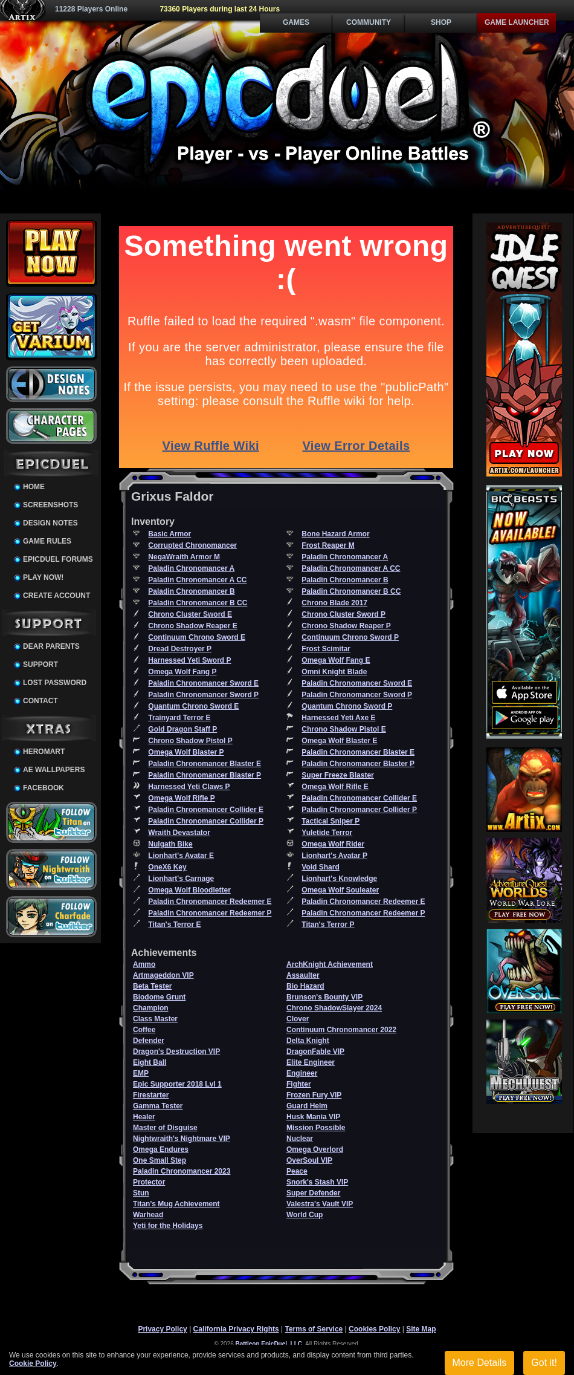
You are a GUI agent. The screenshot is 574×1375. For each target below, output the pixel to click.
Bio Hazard (305, 986)
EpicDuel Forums (58, 559)
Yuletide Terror (327, 832)
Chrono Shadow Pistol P (190, 740)
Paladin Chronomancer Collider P (359, 809)
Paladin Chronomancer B (345, 580)
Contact (40, 701)
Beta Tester (152, 986)
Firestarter (151, 1095)
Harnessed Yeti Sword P (189, 660)
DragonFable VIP (315, 1051)
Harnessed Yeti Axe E (338, 718)
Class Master (155, 1019)
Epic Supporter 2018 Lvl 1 (177, 1084)
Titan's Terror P (328, 924)
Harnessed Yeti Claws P (189, 786)
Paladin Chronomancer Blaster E (358, 752)
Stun (141, 1193)
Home (34, 487)
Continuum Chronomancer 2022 (341, 1030)
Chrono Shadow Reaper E (192, 626)
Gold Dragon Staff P (182, 729)
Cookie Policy (33, 1363)
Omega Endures (161, 1149)
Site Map (421, 1329)
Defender (148, 1040)
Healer (144, 1117)
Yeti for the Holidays (167, 1225)
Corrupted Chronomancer (192, 545)
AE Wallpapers (54, 770)
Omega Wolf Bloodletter (189, 890)
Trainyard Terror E (179, 718)
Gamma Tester (157, 1106)
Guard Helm (306, 1106)
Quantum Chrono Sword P (347, 706)
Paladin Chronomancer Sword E (203, 683)
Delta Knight (307, 1040)
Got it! (544, 1362)
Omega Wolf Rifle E (335, 786)
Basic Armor (169, 534)
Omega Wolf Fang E (336, 660)
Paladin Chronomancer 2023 (181, 1171)
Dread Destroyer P (179, 649)
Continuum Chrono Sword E (196, 637)
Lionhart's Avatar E (181, 855)
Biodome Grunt (159, 997)
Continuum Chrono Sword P (350, 637)
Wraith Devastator (179, 832)
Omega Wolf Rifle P (181, 798)
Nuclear (299, 1138)
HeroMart (44, 751)
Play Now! (43, 577)
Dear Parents (51, 646)
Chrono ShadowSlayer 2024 (334, 1008)
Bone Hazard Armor (335, 534)
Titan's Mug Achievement (176, 1204)
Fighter (298, 1084)
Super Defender (313, 1193)
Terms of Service (314, 1329)
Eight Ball (149, 1062)
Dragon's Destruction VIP (176, 1051)
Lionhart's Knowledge (339, 878)
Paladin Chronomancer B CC (351, 591)
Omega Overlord (314, 1149)
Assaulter (303, 975)
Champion (151, 1008)
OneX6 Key (167, 867)
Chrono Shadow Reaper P (346, 626)
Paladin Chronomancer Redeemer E (209, 901)
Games (296, 22)
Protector (149, 1182)
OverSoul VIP (309, 1160)
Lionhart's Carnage (181, 878)
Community (368, 22)
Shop (441, 22)
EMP (141, 1073)
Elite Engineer (310, 1062)
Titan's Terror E (174, 924)
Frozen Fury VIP (313, 1095)
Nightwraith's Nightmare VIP (181, 1138)
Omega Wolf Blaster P (186, 752)
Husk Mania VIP (313, 1117)
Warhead (148, 1215)
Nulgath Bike (170, 844)
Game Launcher (517, 22)
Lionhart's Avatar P (334, 855)
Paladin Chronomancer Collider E (359, 798)
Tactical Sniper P (331, 821)
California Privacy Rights (236, 1329)
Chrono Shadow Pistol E (343, 729)
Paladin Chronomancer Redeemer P (209, 913)
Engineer (301, 1073)
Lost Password (54, 682)
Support (40, 664)
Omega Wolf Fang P (182, 672)
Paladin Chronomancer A (345, 557)
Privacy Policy (162, 1329)
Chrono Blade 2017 (334, 603)
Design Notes (50, 523)
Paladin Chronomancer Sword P (203, 695)
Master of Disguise (165, 1127)
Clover (297, 1019)
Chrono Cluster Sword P (343, 614)
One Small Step (159, 1160)
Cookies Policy (374, 1329)
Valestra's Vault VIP (319, 1204)
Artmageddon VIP (163, 975)
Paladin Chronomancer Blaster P (358, 763)
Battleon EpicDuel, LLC (269, 1344)
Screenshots (50, 505)
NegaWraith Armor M (184, 557)
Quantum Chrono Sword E (193, 706)
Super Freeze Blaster (337, 775)
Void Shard (320, 867)
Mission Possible (315, 1127)
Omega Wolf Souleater (340, 890)
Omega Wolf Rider (333, 844)
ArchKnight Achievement (329, 964)
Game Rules (47, 541)
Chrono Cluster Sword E (190, 614)
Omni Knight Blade (334, 672)
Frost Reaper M (328, 545)
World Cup (304, 1215)
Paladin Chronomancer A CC (351, 568)
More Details (480, 1362)
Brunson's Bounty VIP (324, 997)
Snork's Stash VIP (317, 1182)
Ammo (144, 964)
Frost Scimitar (326, 649)
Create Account (56, 595)
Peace (297, 1171)
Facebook (43, 788)
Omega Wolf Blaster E (339, 740)
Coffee (144, 1030)
